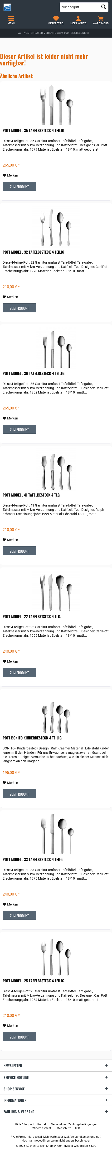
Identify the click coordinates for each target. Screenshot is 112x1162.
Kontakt (42, 1124)
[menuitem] (101, 20)
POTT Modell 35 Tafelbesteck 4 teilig (33, 130)
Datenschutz (63, 1128)
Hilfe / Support (24, 1124)
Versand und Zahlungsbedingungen (74, 1124)
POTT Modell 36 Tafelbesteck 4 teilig (33, 373)
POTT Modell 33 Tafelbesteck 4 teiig (33, 859)
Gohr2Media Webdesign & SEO (76, 1145)
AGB (77, 1128)
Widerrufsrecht (41, 1128)
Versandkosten (80, 1136)
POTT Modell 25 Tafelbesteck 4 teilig (33, 981)
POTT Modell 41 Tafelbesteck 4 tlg (31, 495)
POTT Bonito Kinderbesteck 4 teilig (32, 738)
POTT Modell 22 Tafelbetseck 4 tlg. (32, 616)
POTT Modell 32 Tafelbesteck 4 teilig (33, 252)
